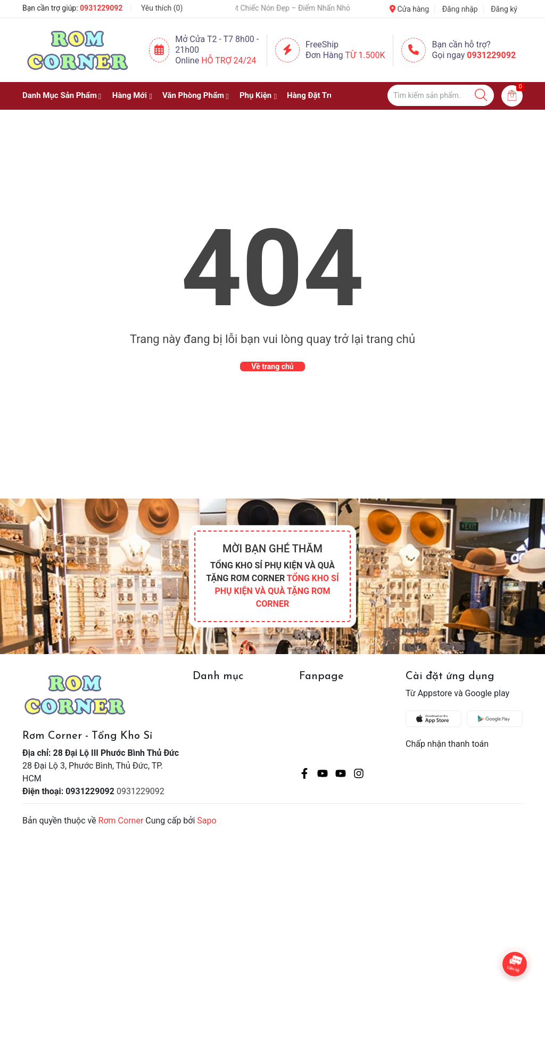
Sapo (206, 820)
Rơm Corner (121, 820)
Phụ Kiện (255, 95)
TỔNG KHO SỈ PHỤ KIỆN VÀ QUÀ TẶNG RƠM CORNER (276, 591)
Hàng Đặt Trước (315, 95)
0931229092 (101, 8)
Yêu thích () (162, 8)
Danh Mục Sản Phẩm (59, 95)
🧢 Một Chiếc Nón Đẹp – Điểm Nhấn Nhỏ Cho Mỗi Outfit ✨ (307, 8)
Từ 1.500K (365, 55)
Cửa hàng (409, 9)
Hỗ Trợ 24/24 (228, 60)
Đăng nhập (460, 9)
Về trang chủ (272, 366)
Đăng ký (504, 9)
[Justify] (480, 95)
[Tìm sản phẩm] (440, 95)
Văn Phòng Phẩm (193, 95)
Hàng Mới (129, 95)
